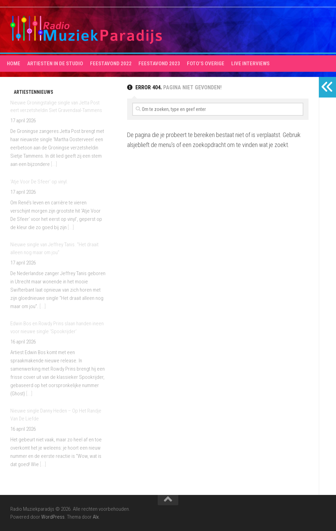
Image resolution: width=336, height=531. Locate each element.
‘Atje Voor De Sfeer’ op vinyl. (39, 182)
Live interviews (250, 63)
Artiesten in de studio (55, 63)
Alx (96, 517)
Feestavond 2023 (159, 63)
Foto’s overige (205, 63)
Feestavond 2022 (111, 63)
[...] (54, 164)
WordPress (53, 517)
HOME (13, 63)
